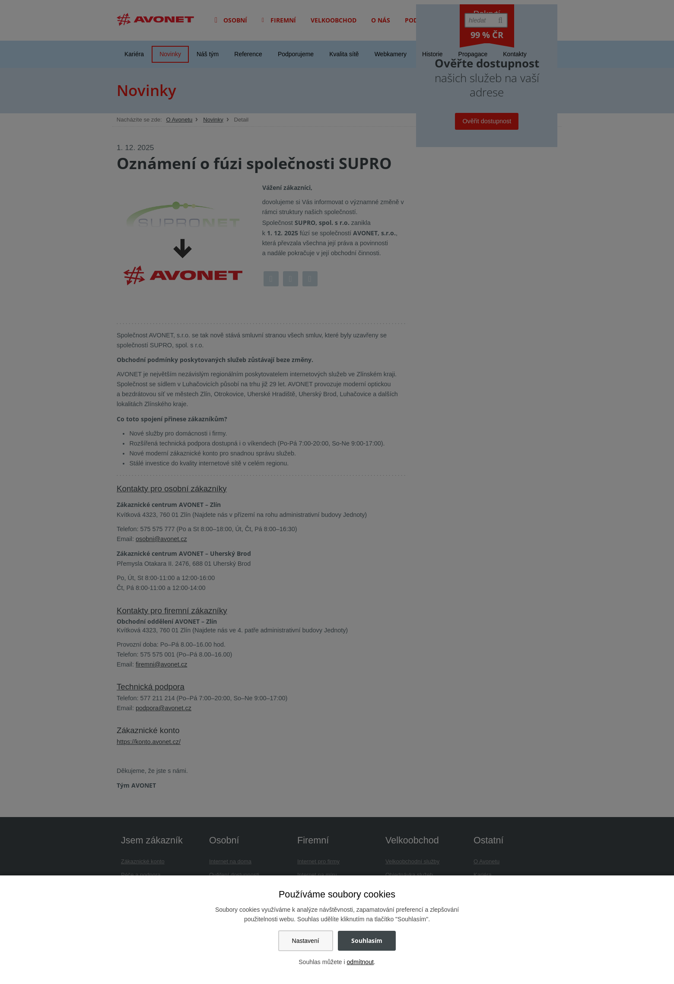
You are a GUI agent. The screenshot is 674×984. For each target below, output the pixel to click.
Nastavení (305, 940)
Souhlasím (366, 940)
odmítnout (360, 961)
